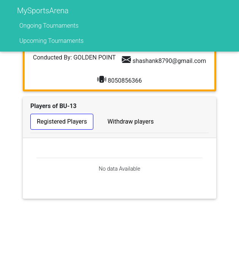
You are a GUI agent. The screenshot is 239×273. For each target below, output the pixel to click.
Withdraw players (130, 121)
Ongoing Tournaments (49, 25)
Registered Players (62, 121)
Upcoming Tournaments (51, 40)
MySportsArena (43, 10)
